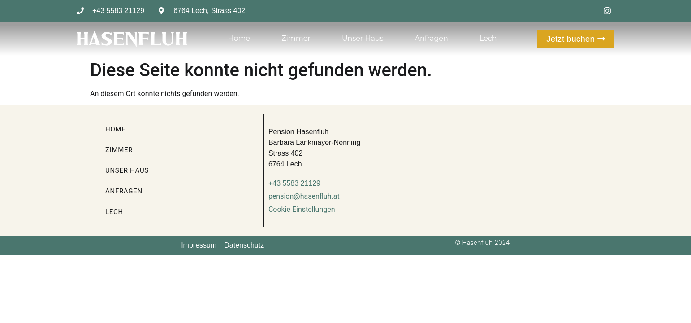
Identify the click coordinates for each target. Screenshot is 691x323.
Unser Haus (363, 38)
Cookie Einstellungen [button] (301, 209)
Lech (488, 38)
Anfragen (431, 38)
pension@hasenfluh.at (304, 196)
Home (239, 38)
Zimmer (296, 38)
